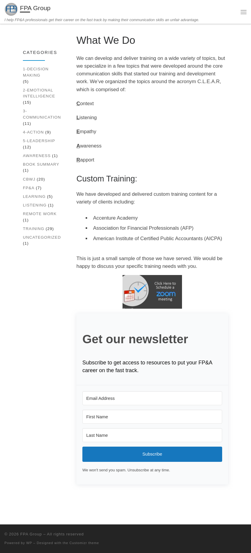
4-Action (33, 132)
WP (29, 543)
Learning (34, 196)
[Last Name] (152, 435)
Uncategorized (42, 237)
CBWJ (29, 179)
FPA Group (31, 534)
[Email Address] (152, 398)
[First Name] (152, 417)
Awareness (37, 155)
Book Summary (41, 164)
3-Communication (42, 114)
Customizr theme (84, 543)
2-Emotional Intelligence (39, 93)
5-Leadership (39, 141)
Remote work (40, 214)
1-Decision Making (35, 72)
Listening (35, 205)
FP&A (28, 188)
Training (33, 228)
